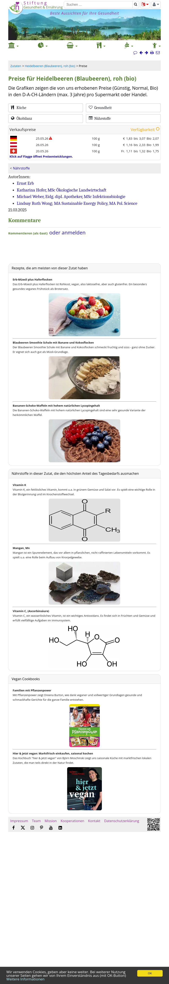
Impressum (19, 821)
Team (36, 821)
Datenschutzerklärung (121, 821)
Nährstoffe (21, 168)
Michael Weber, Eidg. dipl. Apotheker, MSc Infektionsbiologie (71, 196)
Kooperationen (72, 821)
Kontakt (94, 821)
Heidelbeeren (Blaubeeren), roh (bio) (50, 66)
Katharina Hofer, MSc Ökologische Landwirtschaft (61, 190)
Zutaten (15, 66)
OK (150, 973)
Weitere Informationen (25, 979)
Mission (51, 821)
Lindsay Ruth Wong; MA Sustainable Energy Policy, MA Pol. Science (77, 203)
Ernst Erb (25, 183)
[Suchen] (98, 4)
